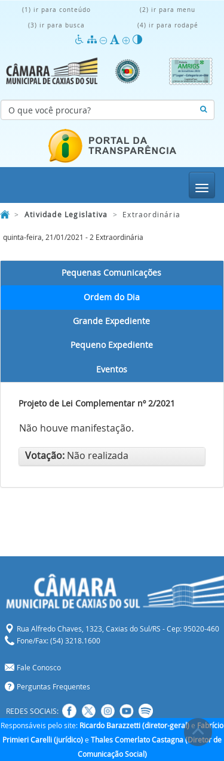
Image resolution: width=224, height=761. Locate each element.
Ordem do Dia (112, 297)
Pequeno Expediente (111, 345)
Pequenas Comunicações (111, 272)
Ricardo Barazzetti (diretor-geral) (134, 725)
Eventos (111, 369)
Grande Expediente (111, 321)
